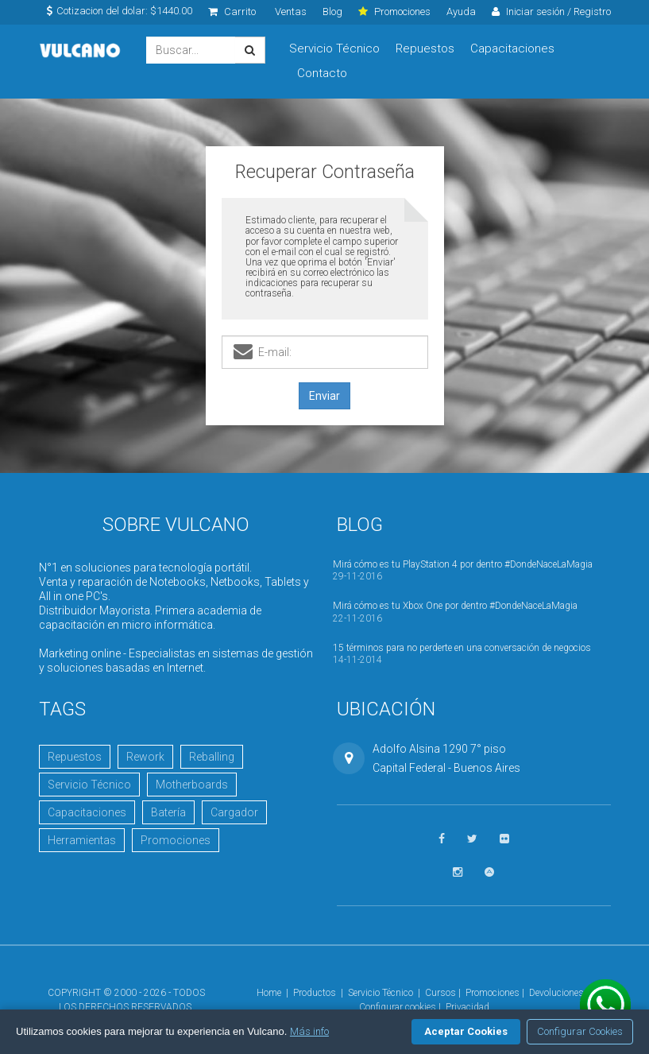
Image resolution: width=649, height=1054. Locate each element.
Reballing (211, 756)
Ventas (291, 11)
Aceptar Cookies (466, 1031)
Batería (168, 812)
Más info (309, 1031)
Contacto (322, 73)
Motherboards (192, 784)
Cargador (234, 812)
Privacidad (467, 1007)
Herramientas (82, 840)
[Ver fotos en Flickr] (504, 839)
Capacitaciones (512, 48)
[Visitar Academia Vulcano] (489, 872)
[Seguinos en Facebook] (441, 839)
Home (269, 992)
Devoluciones (556, 992)
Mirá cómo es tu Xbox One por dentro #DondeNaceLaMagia (455, 605)
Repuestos (425, 48)
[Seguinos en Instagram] (457, 872)
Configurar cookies (397, 1007)
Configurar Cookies (580, 1031)
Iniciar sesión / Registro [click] (551, 11)
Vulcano (80, 50)
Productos (314, 992)
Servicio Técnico (334, 48)
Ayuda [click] (461, 11)
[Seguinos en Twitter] (472, 839)
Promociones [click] (394, 11)
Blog (332, 11)
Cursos (440, 992)
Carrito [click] (232, 11)
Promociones (176, 840)
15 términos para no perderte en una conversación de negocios (462, 647)
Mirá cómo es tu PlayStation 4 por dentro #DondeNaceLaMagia (463, 564)
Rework (145, 756)
